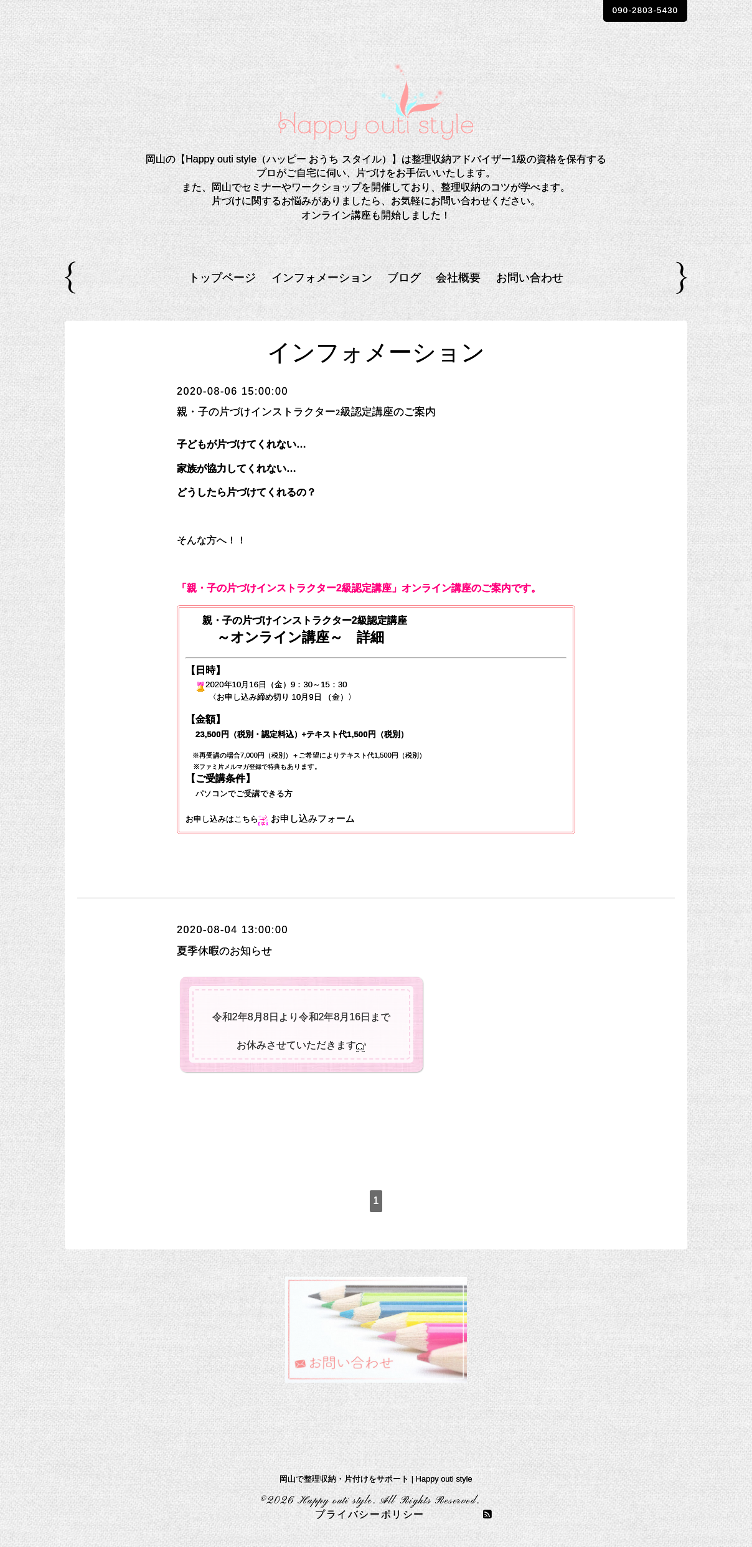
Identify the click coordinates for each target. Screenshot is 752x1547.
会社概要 (458, 277)
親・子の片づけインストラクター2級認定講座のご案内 (329, 411)
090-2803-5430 (630, 11)
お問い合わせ (529, 277)
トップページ (222, 277)
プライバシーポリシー (370, 1515)
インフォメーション (321, 277)
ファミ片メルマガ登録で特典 (243, 766)
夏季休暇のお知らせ (233, 950)
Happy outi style (335, 1501)
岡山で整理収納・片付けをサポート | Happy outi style (376, 1479)
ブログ (404, 277)
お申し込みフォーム (315, 818)
